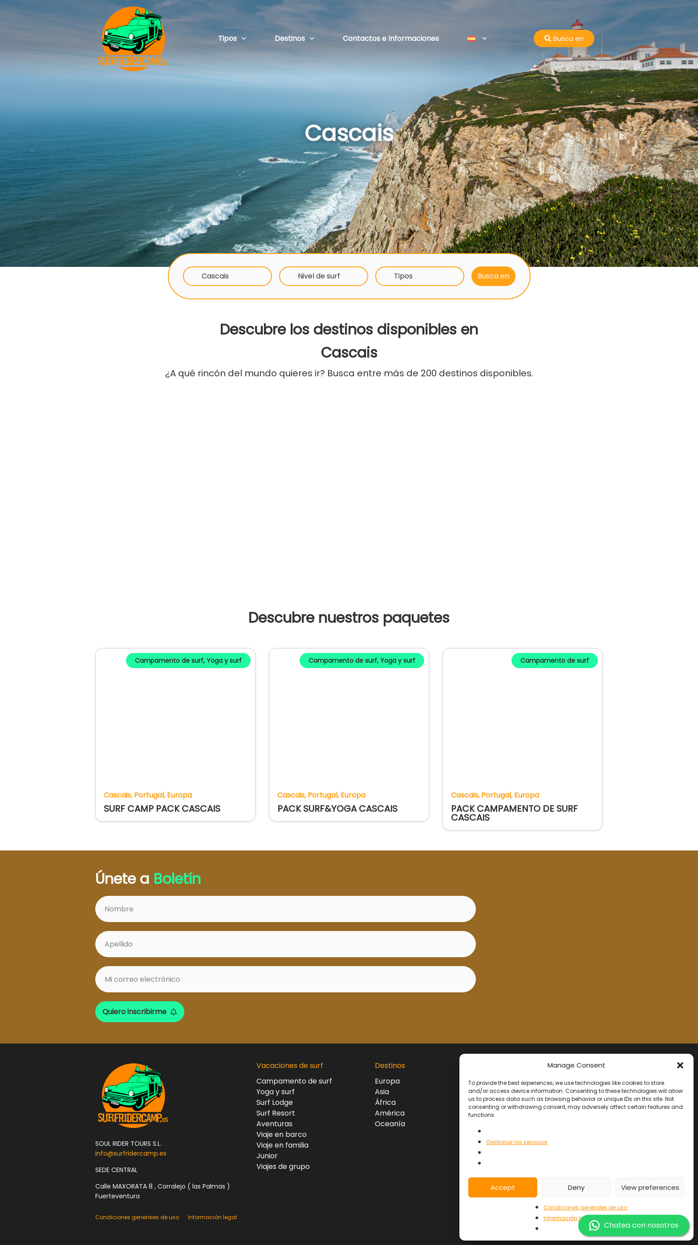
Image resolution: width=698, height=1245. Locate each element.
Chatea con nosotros (633, 1225)
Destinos (294, 38)
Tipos (232, 38)
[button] (680, 1065)
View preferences (650, 1187)
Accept (503, 1187)
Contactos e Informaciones (391, 38)
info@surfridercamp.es (130, 1153)
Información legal (568, 1218)
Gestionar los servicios (517, 1142)
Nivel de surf (319, 276)
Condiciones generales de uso (585, 1207)
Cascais (215, 276)
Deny (576, 1187)
